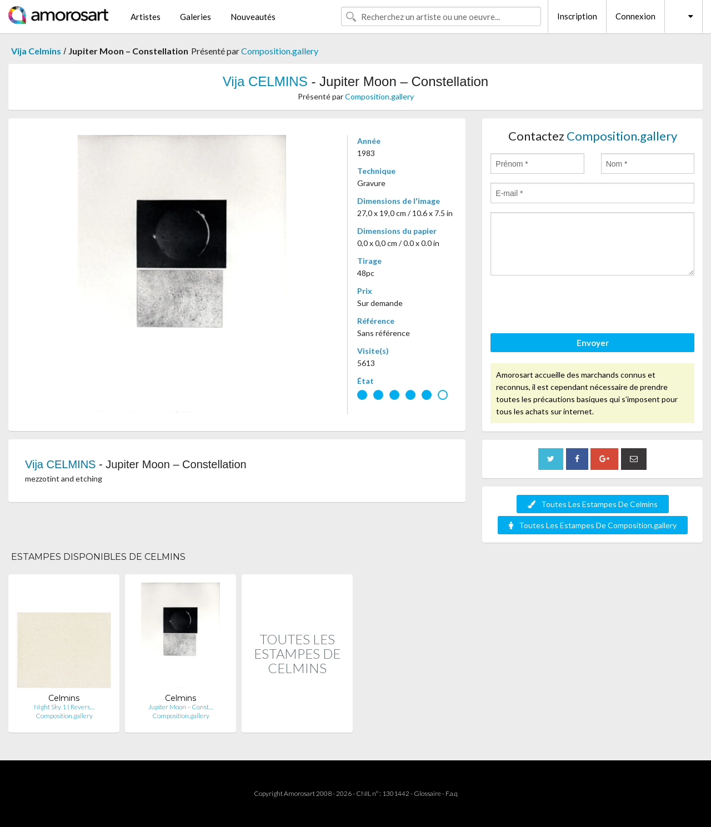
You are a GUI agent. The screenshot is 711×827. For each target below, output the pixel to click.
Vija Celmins (36, 51)
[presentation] (574, 306)
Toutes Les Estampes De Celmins (593, 504)
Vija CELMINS (265, 81)
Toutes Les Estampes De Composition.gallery (593, 525)
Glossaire (427, 793)
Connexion (635, 16)
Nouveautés (253, 17)
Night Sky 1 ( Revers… (64, 707)
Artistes (146, 17)
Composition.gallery (279, 51)
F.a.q (451, 793)
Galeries (195, 17)
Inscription (577, 16)
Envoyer (593, 343)
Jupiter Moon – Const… (180, 707)
